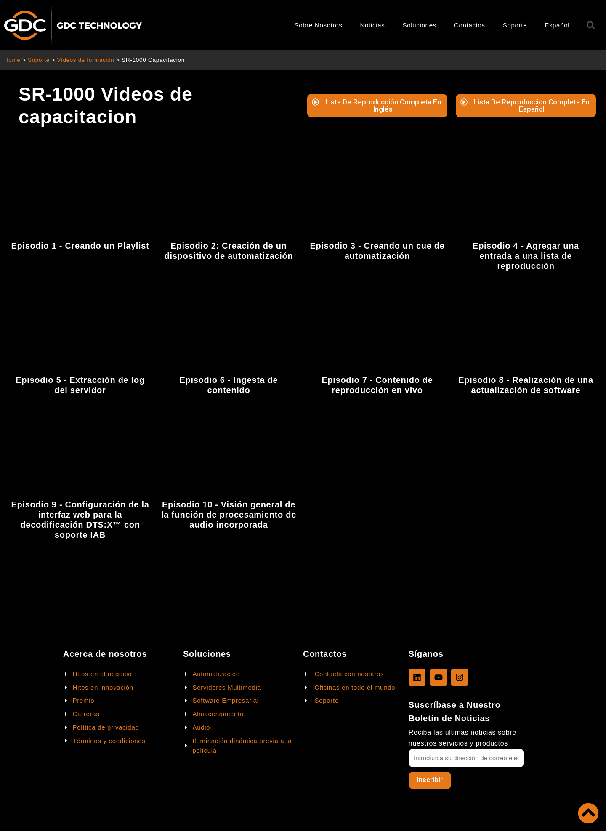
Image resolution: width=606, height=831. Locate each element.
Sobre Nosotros (319, 25)
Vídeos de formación (87, 60)
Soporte (515, 25)
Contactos (469, 25)
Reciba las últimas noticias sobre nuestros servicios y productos (462, 737)
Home (12, 60)
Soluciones (419, 25)
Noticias (372, 25)
